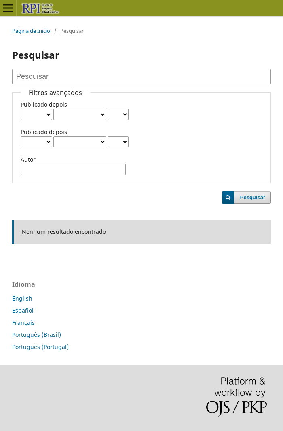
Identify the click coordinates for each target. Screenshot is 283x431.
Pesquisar (252, 197)
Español (23, 310)
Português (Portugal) (40, 347)
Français (23, 322)
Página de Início (31, 30)
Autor (28, 159)
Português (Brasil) (36, 334)
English (22, 298)
